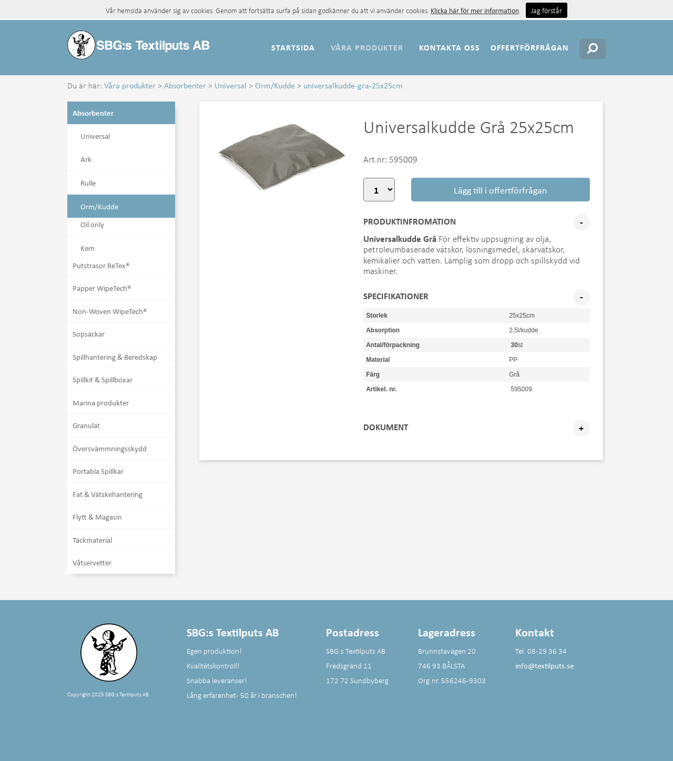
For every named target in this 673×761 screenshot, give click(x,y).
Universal (231, 85)
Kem (87, 247)
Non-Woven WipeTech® (110, 311)
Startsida (293, 47)
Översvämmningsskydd (110, 448)
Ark (85, 159)
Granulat (86, 425)
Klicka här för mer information (475, 10)
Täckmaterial (92, 539)
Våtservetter (92, 562)
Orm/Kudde (275, 85)
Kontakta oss (449, 47)
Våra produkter (367, 47)
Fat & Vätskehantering (107, 494)
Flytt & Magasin (97, 516)
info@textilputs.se (544, 665)
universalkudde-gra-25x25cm (353, 85)
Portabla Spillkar (98, 470)
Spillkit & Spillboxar (102, 379)
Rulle (88, 182)
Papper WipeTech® (102, 287)
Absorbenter (185, 85)
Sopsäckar (89, 333)
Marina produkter (101, 402)
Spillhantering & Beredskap (115, 356)
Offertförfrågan (530, 47)
